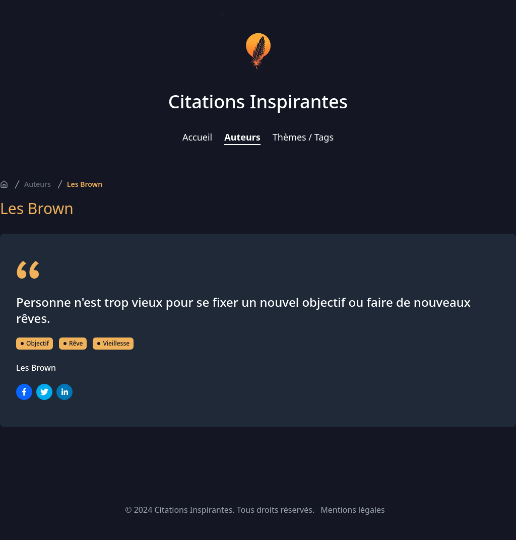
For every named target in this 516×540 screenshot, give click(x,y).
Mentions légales (352, 509)
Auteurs (242, 137)
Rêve (73, 343)
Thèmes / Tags (303, 137)
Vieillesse (113, 343)
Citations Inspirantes (258, 101)
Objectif (34, 343)
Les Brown (84, 184)
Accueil (197, 137)
